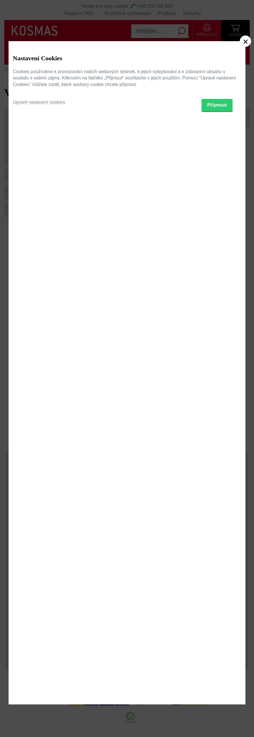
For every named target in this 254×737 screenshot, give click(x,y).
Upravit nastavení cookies (39, 396)
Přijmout (217, 399)
